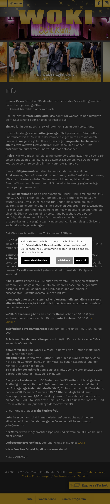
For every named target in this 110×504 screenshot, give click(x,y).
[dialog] (55, 252)
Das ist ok (81, 260)
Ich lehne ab (64, 260)
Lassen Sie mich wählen (35, 260)
